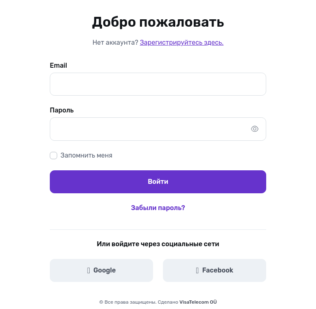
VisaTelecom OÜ (198, 302)
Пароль (62, 110)
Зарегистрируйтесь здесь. (181, 42)
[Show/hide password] (254, 128)
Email (58, 65)
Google (101, 270)
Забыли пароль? (158, 208)
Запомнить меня (86, 155)
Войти (158, 181)
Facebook (214, 270)
